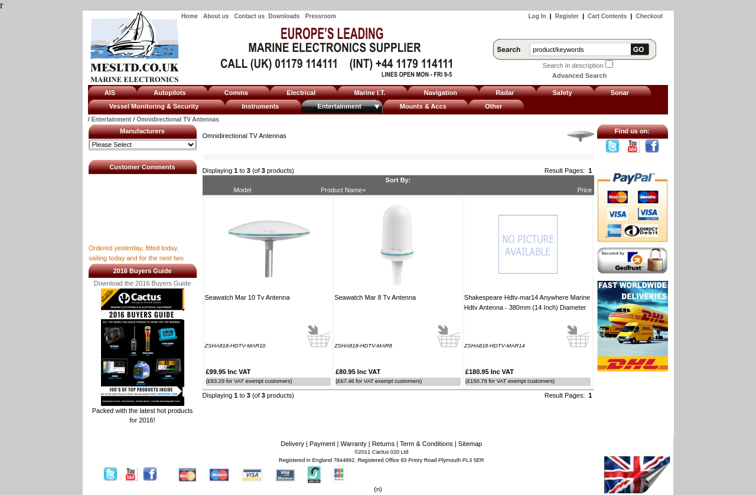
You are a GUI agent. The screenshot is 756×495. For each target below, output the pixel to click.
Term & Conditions (426, 443)
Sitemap (470, 443)
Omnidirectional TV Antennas (177, 119)
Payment (322, 443)
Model (243, 190)
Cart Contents (607, 16)
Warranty (353, 443)
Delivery (292, 443)
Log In (537, 16)
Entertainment (111, 119)
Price (584, 190)
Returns (383, 443)
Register (567, 16)
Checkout (649, 16)
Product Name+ (343, 190)
